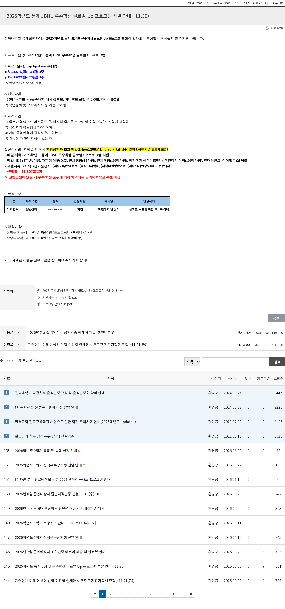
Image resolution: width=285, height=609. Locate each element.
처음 (94, 594)
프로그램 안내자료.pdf (57, 303)
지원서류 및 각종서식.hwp (59, 297)
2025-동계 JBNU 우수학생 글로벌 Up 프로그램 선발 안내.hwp (83, 290)
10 (175, 594)
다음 (182, 594)
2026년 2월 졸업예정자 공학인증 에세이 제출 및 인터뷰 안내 (155, 332)
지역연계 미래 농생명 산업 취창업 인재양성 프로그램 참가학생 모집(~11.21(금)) (155, 344)
